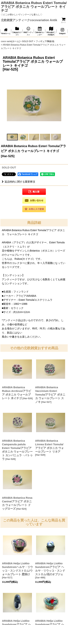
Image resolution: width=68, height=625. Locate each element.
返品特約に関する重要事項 (18, 181)
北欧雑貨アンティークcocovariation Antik (29, 20)
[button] (12, 137)
